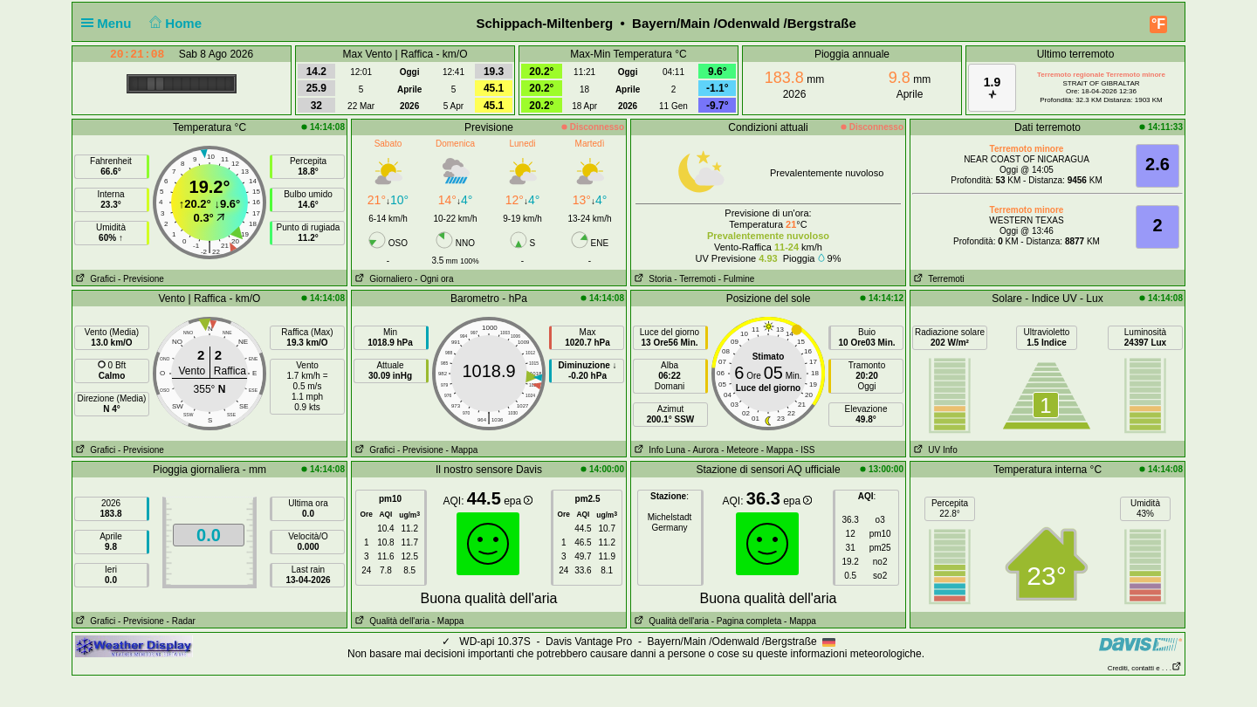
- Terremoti (695, 279)
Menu (110, 23)
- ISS (804, 450)
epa (518, 501)
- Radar (181, 621)
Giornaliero (382, 279)
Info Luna (658, 450)
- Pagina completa (746, 621)
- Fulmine (736, 279)
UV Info (934, 450)
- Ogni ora (434, 279)
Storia (651, 279)
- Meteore (740, 450)
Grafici (93, 279)
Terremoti (937, 279)
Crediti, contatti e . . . (1145, 668)
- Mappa (462, 450)
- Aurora (703, 450)
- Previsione (141, 279)
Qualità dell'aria (390, 621)
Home (174, 23)
